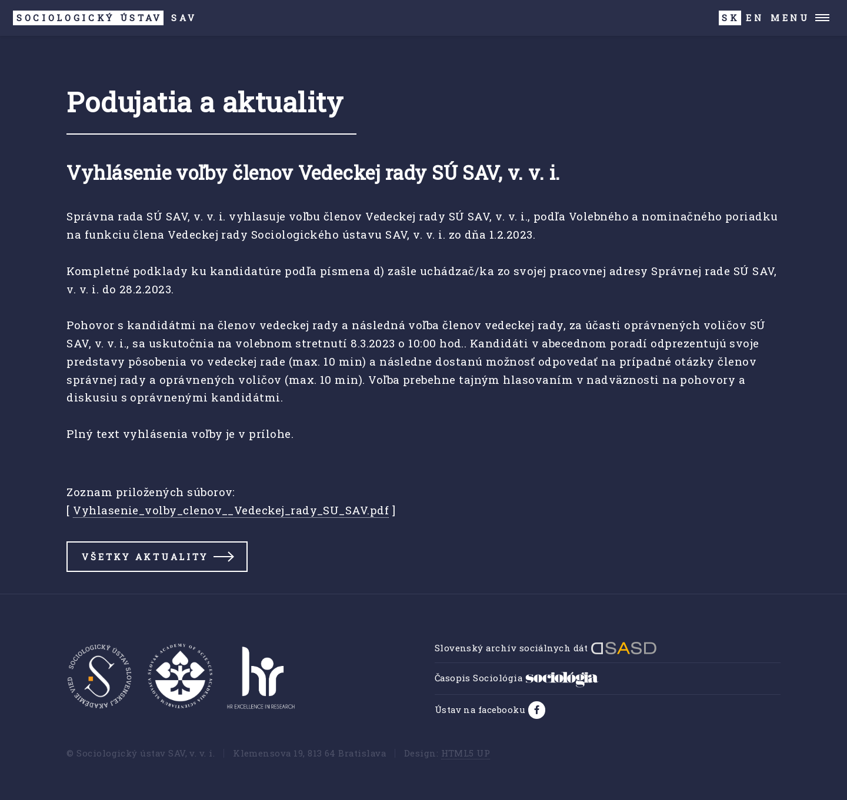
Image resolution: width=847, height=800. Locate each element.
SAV (104, 18)
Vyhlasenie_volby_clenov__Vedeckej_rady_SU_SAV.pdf (231, 510)
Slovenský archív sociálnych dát (546, 648)
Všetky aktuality (145, 557)
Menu (790, 18)
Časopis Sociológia (517, 678)
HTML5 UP (466, 753)
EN (754, 18)
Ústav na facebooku (481, 709)
